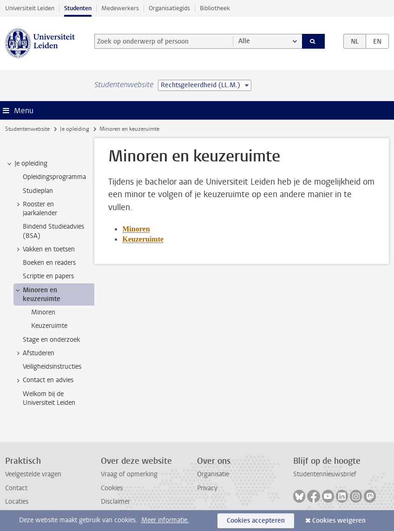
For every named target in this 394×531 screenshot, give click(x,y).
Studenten (78, 8)
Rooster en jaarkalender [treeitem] (35, 209)
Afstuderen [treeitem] (34, 353)
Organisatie (213, 474)
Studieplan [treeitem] (38, 190)
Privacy (207, 488)
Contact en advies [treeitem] (43, 380)
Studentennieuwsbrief (324, 474)
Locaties (16, 501)
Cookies (112, 488)
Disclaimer (115, 501)
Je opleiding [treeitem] (26, 163)
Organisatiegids (169, 8)
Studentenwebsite (27, 129)
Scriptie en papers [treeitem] (48, 276)
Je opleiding (74, 129)
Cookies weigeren (339, 520)
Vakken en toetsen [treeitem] (44, 249)
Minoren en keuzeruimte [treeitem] (37, 294)
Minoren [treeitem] (43, 312)
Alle (244, 41)
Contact (16, 488)
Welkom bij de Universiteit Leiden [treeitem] (49, 398)
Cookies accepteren (256, 520)
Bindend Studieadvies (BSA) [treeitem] (53, 231)
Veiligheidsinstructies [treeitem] (52, 366)
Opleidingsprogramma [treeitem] (54, 177)
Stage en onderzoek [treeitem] (51, 339)
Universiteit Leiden (29, 8)
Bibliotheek (215, 8)
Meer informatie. (165, 520)
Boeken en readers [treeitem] (49, 262)
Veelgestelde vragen (33, 474)
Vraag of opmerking (129, 474)
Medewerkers (120, 8)
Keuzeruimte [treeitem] (49, 325)
